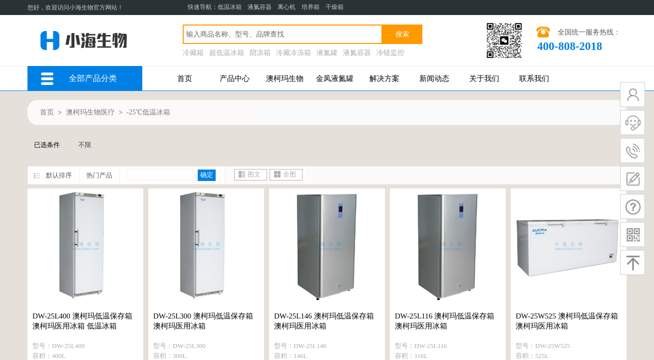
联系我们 (534, 78)
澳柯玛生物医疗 (90, 112)
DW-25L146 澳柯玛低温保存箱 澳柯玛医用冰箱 (324, 321)
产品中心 (235, 78)
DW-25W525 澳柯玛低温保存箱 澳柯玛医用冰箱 (567, 321)
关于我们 (484, 78)
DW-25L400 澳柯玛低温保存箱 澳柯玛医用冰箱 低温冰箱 (82, 321)
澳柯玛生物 (285, 78)
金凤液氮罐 (334, 78)
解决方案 (384, 78)
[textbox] (282, 34)
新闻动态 (434, 78)
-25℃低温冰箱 (148, 112)
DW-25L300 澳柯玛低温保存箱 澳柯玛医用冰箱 (203, 321)
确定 (206, 174)
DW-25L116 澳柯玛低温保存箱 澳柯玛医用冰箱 (444, 321)
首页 (184, 78)
